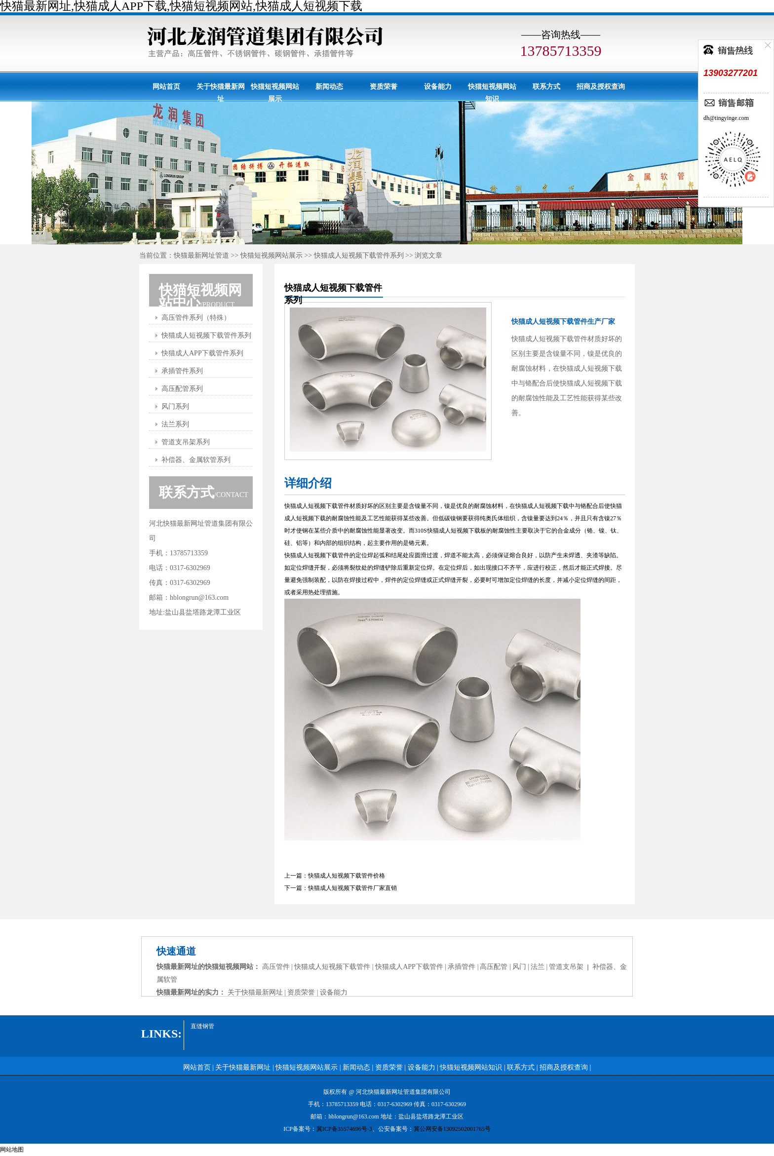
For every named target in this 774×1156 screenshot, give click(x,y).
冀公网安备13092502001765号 (452, 1128)
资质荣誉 (383, 86)
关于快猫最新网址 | (258, 992)
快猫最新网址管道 (201, 255)
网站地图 (12, 1149)
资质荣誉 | (303, 992)
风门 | (520, 966)
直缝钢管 (202, 1026)
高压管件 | (278, 966)
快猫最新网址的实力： (192, 992)
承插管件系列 (182, 371)
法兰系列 (175, 424)
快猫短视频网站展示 (275, 91)
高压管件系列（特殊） (196, 317)
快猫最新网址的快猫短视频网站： (209, 966)
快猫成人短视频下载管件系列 (359, 255)
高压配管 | (495, 966)
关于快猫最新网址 (220, 91)
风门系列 (175, 406)
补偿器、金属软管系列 (196, 459)
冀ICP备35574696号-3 (344, 1128)
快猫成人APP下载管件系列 (202, 353)
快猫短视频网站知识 (492, 91)
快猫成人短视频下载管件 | (334, 966)
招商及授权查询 (601, 86)
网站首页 (166, 86)
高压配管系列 (182, 388)
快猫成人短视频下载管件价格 (346, 875)
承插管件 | (463, 966)
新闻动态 (329, 86)
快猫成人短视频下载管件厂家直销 (352, 888)
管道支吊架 (566, 966)
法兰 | (539, 966)
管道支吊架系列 (185, 442)
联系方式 (546, 86)
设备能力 (438, 86)
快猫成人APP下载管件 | (410, 966)
